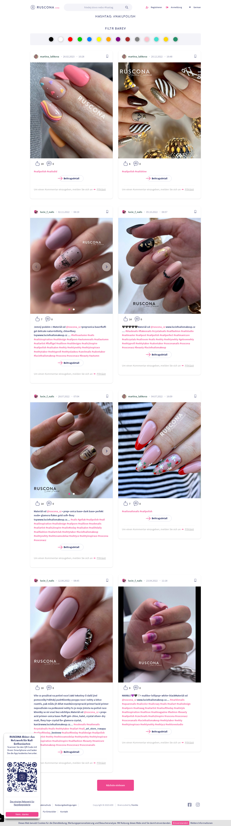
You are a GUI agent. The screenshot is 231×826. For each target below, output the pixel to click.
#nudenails (95, 523)
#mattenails (93, 724)
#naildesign (59, 339)
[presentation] (36, 266)
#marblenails (177, 699)
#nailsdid (52, 171)
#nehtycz (74, 536)
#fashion (172, 712)
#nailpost (141, 335)
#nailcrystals (129, 339)
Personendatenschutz (40, 805)
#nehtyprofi (54, 351)
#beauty (84, 355)
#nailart (74, 728)
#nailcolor (142, 703)
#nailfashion (173, 331)
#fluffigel (51, 343)
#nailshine (141, 171)
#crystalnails (159, 331)
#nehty (63, 347)
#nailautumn (101, 339)
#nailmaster (128, 335)
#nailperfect (166, 335)
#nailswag (138, 708)
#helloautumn (79, 335)
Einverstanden (180, 823)
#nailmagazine (159, 712)
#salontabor (98, 351)
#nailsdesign (59, 523)
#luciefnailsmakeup (45, 355)
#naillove (61, 343)
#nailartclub (55, 531)
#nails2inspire (89, 343)
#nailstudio (187, 331)
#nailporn (72, 339)
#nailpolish (40, 171)
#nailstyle (179, 708)
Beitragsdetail (69, 178)
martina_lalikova (49, 56)
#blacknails (131, 331)
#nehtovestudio (174, 724)
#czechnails (85, 351)
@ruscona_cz (73, 326)
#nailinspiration (43, 523)
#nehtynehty (74, 347)
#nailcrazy (154, 703)
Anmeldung (176, 7)
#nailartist (39, 343)
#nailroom (142, 339)
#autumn (94, 355)
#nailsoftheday (42, 732)
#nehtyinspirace (91, 347)
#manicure (98, 741)
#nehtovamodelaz (59, 536)
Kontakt (64, 811)
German (197, 7)
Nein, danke (22, 814)
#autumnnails (86, 339)
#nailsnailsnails (130, 511)
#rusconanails (171, 343)
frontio (135, 805)
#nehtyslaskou (70, 351)
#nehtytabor (41, 351)
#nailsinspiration (43, 339)
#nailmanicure (182, 335)
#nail (102, 519)
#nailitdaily (95, 527)
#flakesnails (145, 331)
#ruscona (61, 355)
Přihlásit (101, 189)
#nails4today (69, 527)
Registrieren (156, 7)
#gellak (82, 519)
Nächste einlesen (115, 785)
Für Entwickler (49, 811)
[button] (69, 309)
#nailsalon (52, 347)
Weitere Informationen (201, 823)
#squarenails (129, 703)
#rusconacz (73, 355)
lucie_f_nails (47, 212)
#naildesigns (74, 343)
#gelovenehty (186, 339)
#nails (91, 335)
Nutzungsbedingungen (66, 805)
